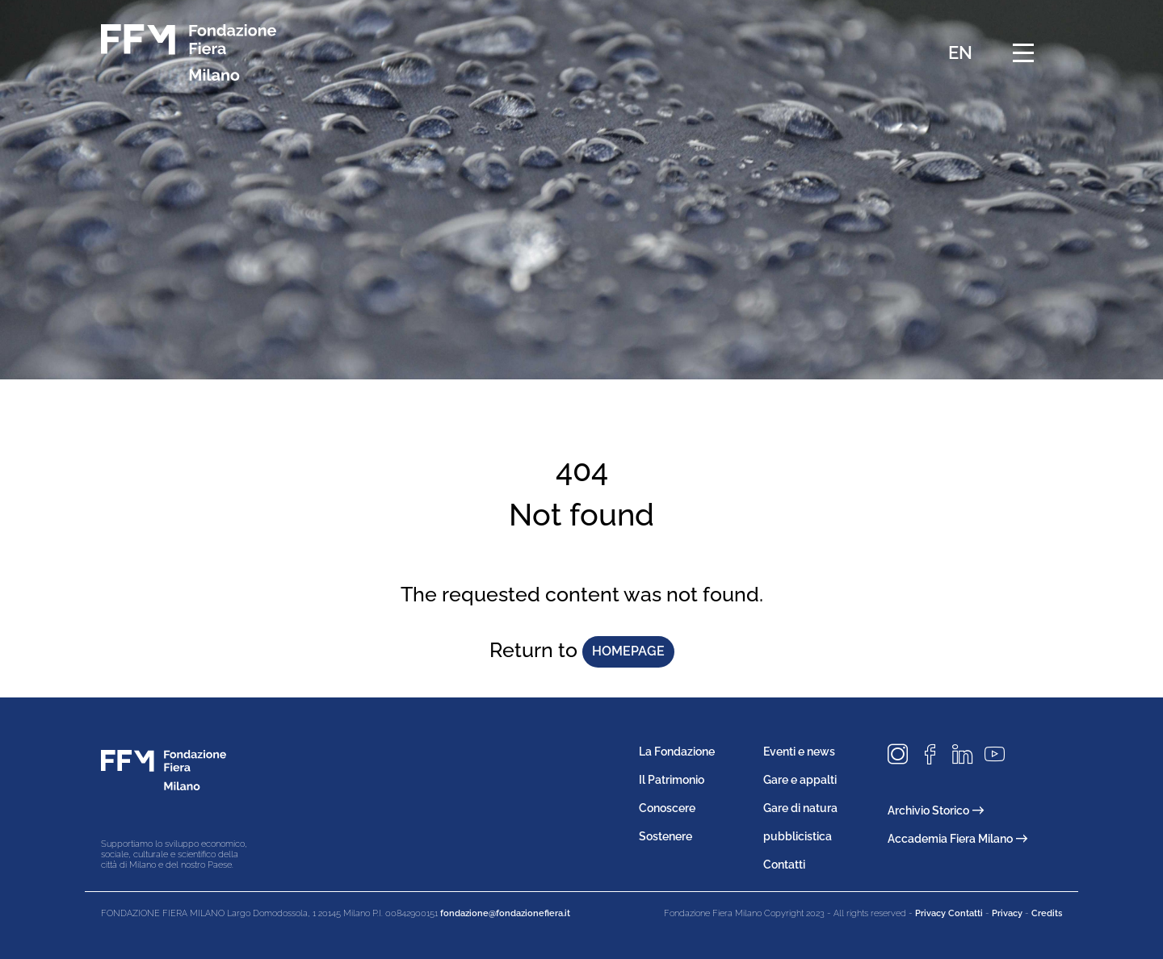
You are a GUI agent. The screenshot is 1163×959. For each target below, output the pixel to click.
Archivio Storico (936, 810)
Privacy (1007, 913)
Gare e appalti (800, 779)
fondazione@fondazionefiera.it (505, 913)
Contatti (784, 864)
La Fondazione (677, 751)
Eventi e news (799, 751)
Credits (1046, 913)
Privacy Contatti (949, 913)
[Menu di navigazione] (1023, 52)
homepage (628, 651)
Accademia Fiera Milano (957, 838)
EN (960, 52)
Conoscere (667, 808)
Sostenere (665, 836)
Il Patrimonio (671, 779)
